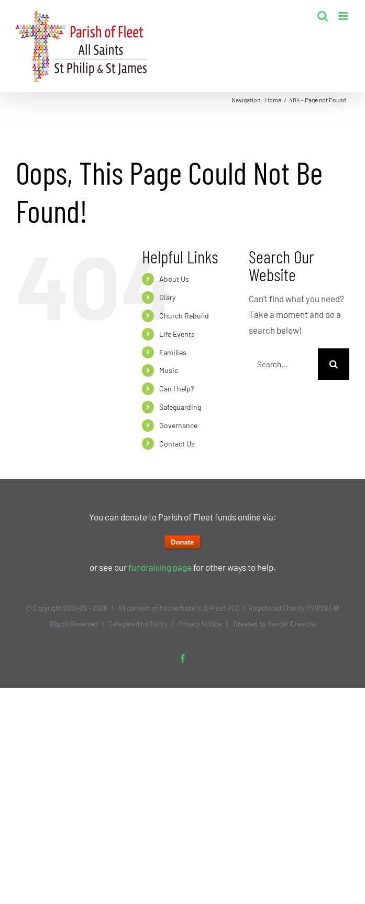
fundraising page (160, 567)
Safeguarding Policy (138, 624)
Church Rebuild (184, 315)
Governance (178, 425)
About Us (174, 278)
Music (168, 370)
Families (172, 352)
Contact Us (177, 443)
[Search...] (283, 364)
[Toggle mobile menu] (343, 16)
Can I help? (176, 388)
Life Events (177, 333)
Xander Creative (292, 624)
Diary (167, 297)
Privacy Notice (200, 624)
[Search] (333, 364)
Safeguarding (180, 406)
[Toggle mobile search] (322, 16)
